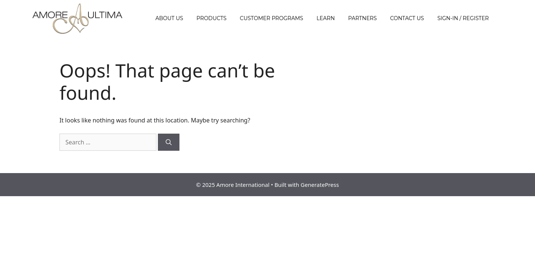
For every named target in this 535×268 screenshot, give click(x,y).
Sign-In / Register (463, 18)
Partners (362, 18)
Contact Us (407, 18)
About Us (169, 18)
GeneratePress (320, 184)
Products (212, 18)
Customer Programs (271, 18)
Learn (326, 18)
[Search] (168, 142)
